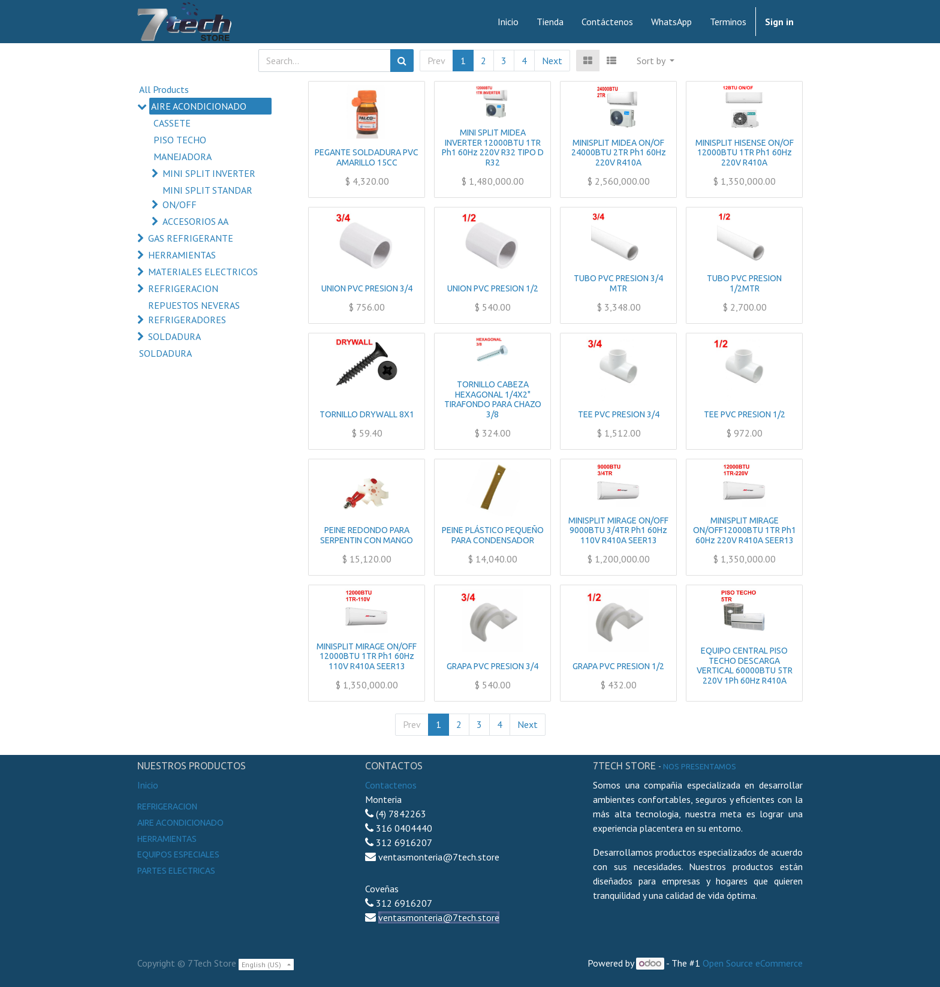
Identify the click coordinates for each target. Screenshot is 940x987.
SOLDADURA (174, 336)
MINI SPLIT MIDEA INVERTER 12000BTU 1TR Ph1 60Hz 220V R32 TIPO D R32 (493, 147)
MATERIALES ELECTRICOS (203, 272)
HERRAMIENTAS (182, 255)
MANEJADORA (182, 157)
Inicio (147, 785)
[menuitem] (508, 21)
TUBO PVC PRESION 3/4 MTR (618, 283)
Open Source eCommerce (753, 963)
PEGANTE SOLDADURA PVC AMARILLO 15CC (366, 157)
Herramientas (167, 839)
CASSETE (172, 123)
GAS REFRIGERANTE (190, 238)
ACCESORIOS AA (195, 221)
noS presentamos (699, 766)
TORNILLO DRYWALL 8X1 (367, 414)
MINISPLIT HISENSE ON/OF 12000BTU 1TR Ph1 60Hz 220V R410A (744, 153)
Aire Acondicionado (180, 822)
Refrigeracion (167, 806)
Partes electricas (176, 870)
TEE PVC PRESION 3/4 (618, 414)
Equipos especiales (178, 854)
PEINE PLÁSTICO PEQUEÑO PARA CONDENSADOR (493, 535)
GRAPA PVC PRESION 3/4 (492, 666)
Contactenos (391, 785)
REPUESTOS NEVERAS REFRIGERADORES (194, 312)
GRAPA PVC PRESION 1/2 (618, 666)
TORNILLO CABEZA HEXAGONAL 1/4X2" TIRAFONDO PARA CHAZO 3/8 (492, 399)
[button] (655, 60)
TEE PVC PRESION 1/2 (744, 414)
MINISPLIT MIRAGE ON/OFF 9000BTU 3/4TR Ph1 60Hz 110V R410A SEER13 (618, 531)
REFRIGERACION (183, 288)
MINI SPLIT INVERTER (208, 173)
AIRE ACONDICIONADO (198, 106)
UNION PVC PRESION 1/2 (492, 288)
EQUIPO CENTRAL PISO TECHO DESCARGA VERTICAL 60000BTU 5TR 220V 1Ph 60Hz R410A (745, 665)
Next (552, 61)
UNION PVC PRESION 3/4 (366, 288)
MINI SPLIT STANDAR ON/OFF (207, 197)
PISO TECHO (179, 140)
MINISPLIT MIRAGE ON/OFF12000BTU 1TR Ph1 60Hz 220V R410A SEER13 (744, 531)
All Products (164, 89)
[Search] (402, 60)
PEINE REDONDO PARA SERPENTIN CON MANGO (366, 535)
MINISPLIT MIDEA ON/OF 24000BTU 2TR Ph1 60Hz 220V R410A (618, 153)
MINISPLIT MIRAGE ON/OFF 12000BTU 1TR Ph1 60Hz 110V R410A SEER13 (367, 657)
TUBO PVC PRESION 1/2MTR (744, 283)
